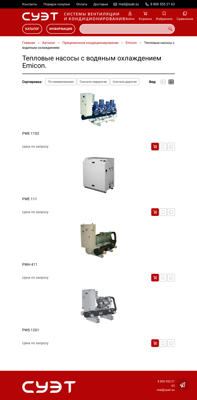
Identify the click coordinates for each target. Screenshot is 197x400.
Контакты (29, 4)
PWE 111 (29, 199)
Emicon (131, 43)
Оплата (81, 4)
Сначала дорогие (125, 81)
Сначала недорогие (93, 81)
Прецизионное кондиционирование (90, 43)
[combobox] (127, 29)
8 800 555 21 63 (162, 4)
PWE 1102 (30, 133)
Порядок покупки (56, 4)
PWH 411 (29, 264)
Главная (28, 43)
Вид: (152, 82)
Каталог (32, 29)
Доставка (100, 4)
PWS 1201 (30, 330)
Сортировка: (32, 82)
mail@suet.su (129, 4)
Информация (60, 29)
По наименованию (61, 81)
